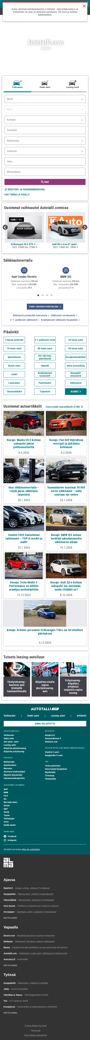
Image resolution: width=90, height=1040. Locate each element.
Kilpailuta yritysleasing (14, 751)
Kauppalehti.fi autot (54, 755)
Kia (5, 799)
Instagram (12, 840)
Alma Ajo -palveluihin (31, 849)
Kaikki (76, 391)
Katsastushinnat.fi (53, 738)
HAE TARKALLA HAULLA (16, 194)
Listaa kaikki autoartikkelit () (64, 406)
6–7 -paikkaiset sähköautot (24, 319)
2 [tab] (42, 295)
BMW (6, 792)
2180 (76, 406)
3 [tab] (47, 295)
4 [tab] (51, 295)
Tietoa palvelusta (52, 766)
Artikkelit (81, 715)
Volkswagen (9, 818)
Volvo (6, 822)
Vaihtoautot (9, 715)
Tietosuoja (49, 775)
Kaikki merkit (10, 825)
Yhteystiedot (50, 779)
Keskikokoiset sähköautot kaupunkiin (60, 319)
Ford (6, 796)
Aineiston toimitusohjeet (14, 771)
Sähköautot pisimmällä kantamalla (31, 315)
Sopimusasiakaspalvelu (14, 778)
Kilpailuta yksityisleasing (15, 748)
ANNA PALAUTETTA (45, 723)
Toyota (7, 815)
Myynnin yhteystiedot (13, 775)
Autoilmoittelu (10, 765)
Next (84, 227)
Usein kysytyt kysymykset (56, 769)
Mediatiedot (9, 762)
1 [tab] (38, 295)
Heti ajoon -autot (11, 742)
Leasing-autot (58, 715)
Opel (6, 809)
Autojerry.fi (50, 735)
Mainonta (8, 768)
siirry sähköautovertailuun (45, 306)
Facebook (12, 836)
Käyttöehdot (50, 772)
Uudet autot (33, 715)
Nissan (7, 805)
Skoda (6, 812)
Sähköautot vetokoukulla (64, 315)
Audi (6, 789)
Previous (5, 227)
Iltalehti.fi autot (52, 752)
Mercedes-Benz (10, 802)
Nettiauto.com (51, 742)
